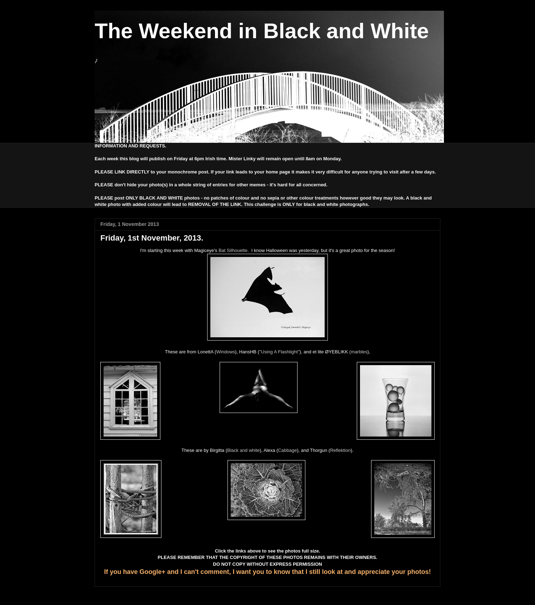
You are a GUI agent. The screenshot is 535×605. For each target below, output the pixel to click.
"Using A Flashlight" (279, 351)
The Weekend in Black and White (262, 31)
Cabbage (287, 450)
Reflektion (340, 450)
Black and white (243, 450)
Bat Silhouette (233, 250)
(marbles (358, 351)
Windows (225, 351)
